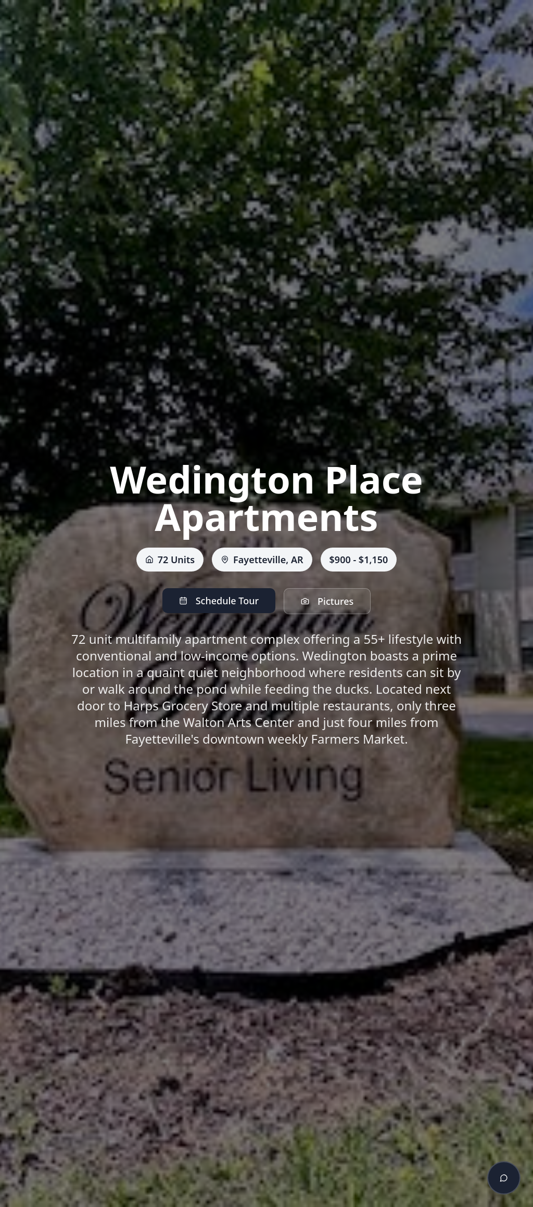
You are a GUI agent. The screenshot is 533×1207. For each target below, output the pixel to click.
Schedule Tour (219, 600)
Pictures (327, 601)
